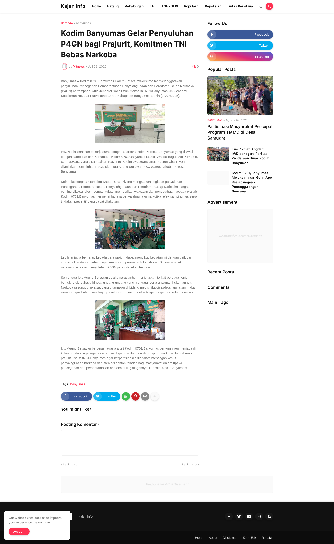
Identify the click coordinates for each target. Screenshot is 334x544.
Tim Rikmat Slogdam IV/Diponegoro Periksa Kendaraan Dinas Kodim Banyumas (250, 156)
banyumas (83, 22)
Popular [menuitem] (190, 6)
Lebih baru (70, 464)
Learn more (42, 522)
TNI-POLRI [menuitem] (169, 6)
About (213, 537)
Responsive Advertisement (240, 236)
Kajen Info (73, 6)
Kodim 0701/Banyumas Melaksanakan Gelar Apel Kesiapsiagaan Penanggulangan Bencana (252, 182)
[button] (261, 6)
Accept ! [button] (19, 531)
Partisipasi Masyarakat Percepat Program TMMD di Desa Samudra (240, 132)
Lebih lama (189, 464)
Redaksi (267, 537)
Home (199, 537)
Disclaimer (230, 537)
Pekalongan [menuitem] (134, 6)
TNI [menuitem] (152, 6)
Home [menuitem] (96, 6)
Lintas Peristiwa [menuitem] (240, 6)
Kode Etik (249, 537)
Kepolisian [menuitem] (213, 6)
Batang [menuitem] (113, 6)
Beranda (67, 22)
